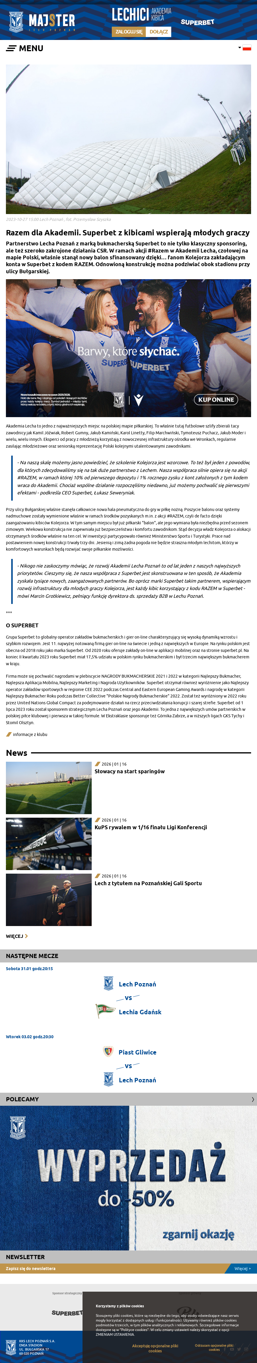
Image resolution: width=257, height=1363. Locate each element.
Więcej (14, 936)
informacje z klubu (30, 734)
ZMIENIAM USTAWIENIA (115, 1334)
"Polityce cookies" (134, 1329)
